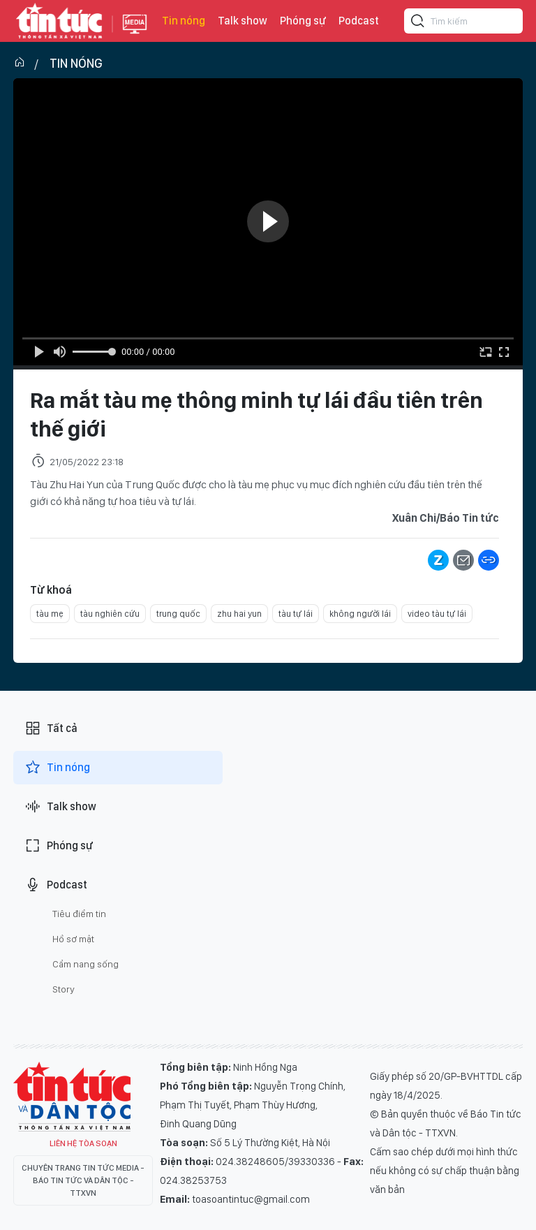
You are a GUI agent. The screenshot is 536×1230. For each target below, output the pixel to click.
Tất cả (50, 728)
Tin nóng (183, 20)
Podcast (358, 20)
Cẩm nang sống (85, 963)
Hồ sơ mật (73, 938)
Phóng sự (303, 20)
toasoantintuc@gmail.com (251, 1199)
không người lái (360, 613)
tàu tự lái (295, 613)
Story (63, 989)
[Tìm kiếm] (418, 23)
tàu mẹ (50, 613)
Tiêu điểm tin (79, 913)
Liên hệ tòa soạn (83, 1143)
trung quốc (178, 613)
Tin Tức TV (72, 1097)
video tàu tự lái (437, 613)
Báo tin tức (59, 21)
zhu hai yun (239, 613)
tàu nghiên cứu (110, 613)
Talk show (242, 20)
